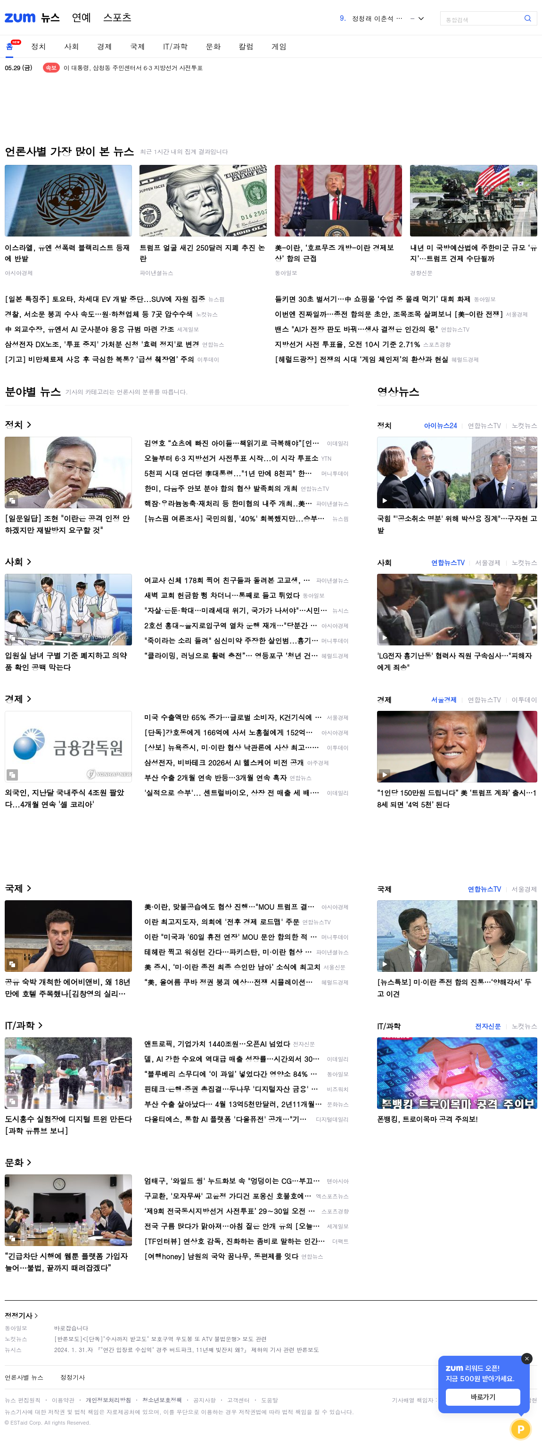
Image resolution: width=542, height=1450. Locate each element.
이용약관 (63, 1400)
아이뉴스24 (440, 425)
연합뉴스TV (484, 425)
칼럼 (246, 46)
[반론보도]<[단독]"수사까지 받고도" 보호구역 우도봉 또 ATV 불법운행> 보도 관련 (160, 1339)
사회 (71, 46)
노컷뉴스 (524, 425)
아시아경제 (19, 273)
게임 (279, 46)
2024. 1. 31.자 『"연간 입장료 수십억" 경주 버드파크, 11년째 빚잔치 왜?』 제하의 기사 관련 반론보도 (186, 1349)
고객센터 (238, 1400)
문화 (213, 46)
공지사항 (204, 1400)
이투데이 (524, 699)
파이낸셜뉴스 (156, 273)
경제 (104, 46)
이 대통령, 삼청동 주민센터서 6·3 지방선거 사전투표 (133, 67)
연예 (81, 18)
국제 (137, 46)
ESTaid (18, 1422)
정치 (38, 46)
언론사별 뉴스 (24, 1377)
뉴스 (50, 18)
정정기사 (18, 1315)
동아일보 (286, 273)
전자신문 (488, 1026)
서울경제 (488, 562)
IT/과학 (175, 46)
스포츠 (117, 18)
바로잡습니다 (71, 1328)
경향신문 (421, 273)
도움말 (269, 1400)
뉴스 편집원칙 (23, 1400)
